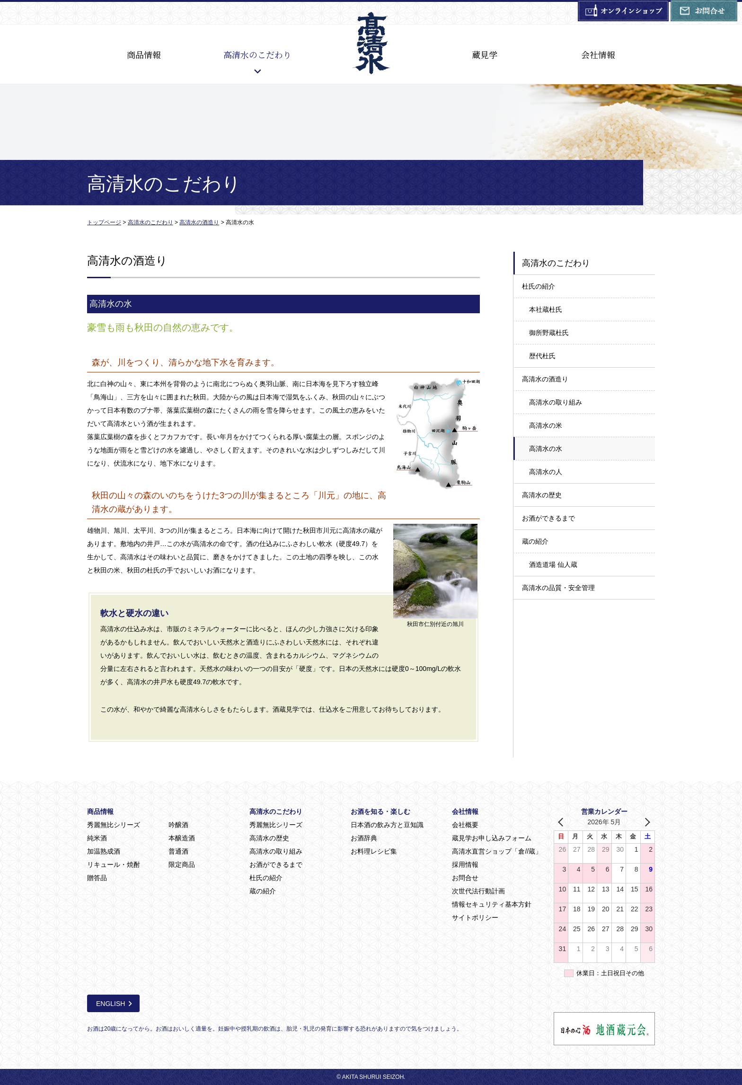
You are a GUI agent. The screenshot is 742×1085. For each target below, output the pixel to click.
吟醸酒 (178, 825)
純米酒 (97, 838)
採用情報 (465, 864)
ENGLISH (110, 1003)
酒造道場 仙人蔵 (553, 564)
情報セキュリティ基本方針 (491, 904)
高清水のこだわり (257, 54)
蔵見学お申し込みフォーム (491, 838)
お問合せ (465, 878)
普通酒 (178, 851)
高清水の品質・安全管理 (558, 587)
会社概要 (465, 825)
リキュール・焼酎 (113, 864)
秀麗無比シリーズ (113, 825)
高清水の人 (545, 472)
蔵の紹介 (535, 541)
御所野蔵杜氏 (549, 332)
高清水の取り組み (555, 402)
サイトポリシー (475, 917)
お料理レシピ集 (374, 851)
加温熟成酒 (103, 851)
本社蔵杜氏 (545, 309)
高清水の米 (545, 425)
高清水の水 (545, 448)
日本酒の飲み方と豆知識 (387, 825)
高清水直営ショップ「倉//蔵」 (497, 851)
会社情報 (598, 54)
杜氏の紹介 (538, 286)
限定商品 (181, 864)
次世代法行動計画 (478, 891)
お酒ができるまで (548, 518)
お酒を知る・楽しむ (380, 811)
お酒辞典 (364, 838)
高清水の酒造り (545, 379)
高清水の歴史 (542, 495)
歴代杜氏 (542, 356)
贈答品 (97, 878)
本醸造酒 (181, 838)
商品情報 (144, 54)
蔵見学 (484, 54)
